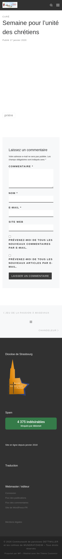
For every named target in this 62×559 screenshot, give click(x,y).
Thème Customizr (49, 553)
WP (19, 553)
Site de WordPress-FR (16, 507)
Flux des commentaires (16, 502)
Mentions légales (13, 522)
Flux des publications (15, 498)
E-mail (15, 207)
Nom (13, 193)
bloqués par (31, 423)
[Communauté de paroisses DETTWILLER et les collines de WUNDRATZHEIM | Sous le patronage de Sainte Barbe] (9, 5)
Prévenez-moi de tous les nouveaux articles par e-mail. (31, 263)
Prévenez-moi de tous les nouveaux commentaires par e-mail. (31, 244)
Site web (16, 221)
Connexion (10, 493)
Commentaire (21, 166)
